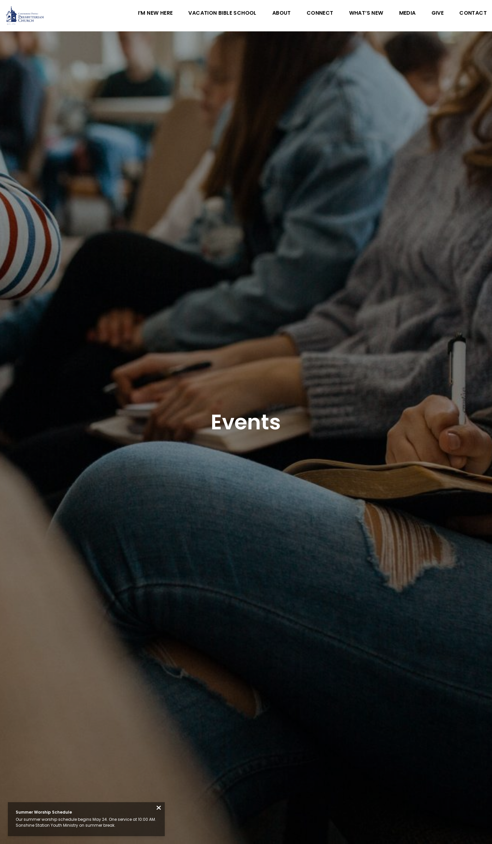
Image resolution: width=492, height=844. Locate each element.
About (281, 13)
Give (438, 13)
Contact (473, 13)
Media (407, 13)
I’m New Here (155, 13)
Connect (320, 13)
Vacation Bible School (222, 13)
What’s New (366, 13)
